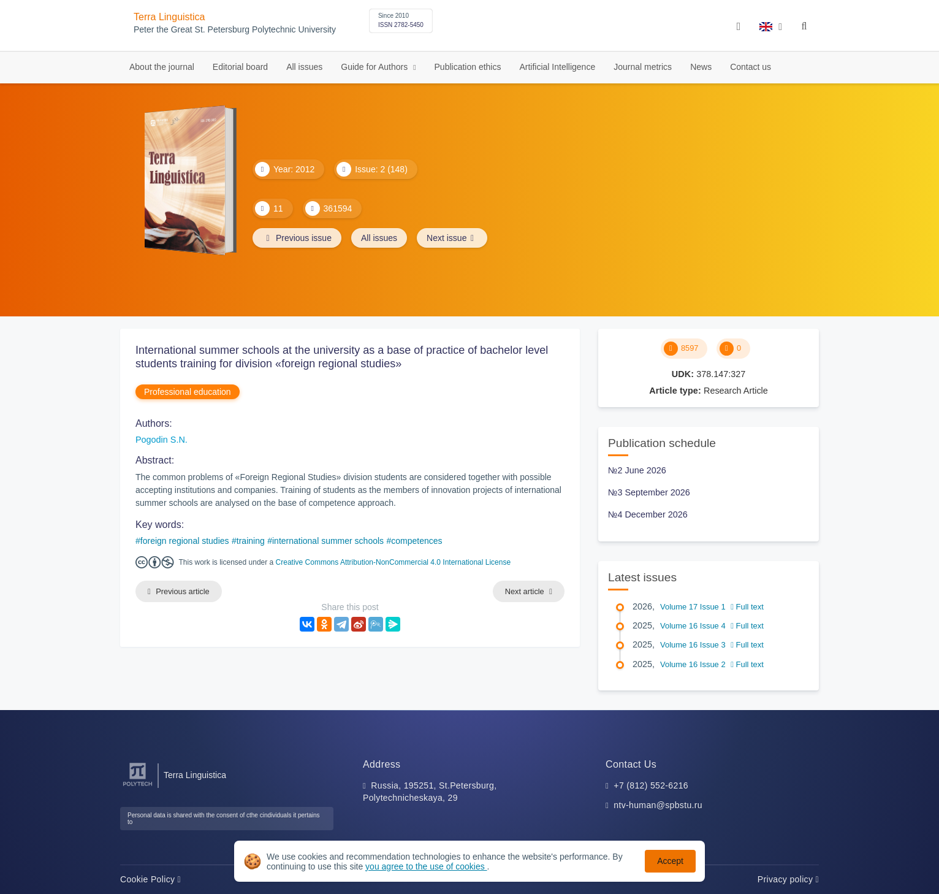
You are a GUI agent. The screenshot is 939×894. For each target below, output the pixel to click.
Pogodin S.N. (161, 440)
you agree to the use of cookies (426, 866)
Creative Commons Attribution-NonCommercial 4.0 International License (393, 562)
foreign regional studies (184, 541)
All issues (304, 67)
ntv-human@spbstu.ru (658, 805)
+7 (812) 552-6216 (651, 785)
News (701, 67)
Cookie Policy (150, 879)
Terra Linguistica (169, 17)
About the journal (161, 67)
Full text (747, 606)
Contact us (750, 67)
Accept (670, 861)
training (251, 541)
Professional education (187, 392)
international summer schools (328, 541)
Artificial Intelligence (557, 67)
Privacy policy (788, 879)
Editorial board (240, 67)
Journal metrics (643, 67)
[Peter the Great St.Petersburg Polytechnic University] (137, 786)
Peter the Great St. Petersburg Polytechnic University (235, 29)
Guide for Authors (375, 67)
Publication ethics (468, 67)
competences (416, 541)
